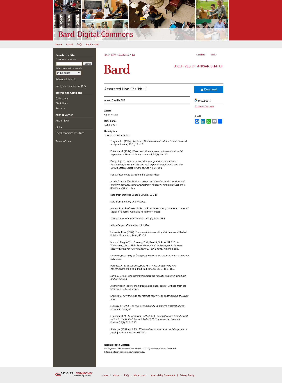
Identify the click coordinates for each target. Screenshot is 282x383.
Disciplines (62, 103)
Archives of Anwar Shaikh (198, 66)
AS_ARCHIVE (124, 55)
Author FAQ (62, 120)
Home (106, 55)
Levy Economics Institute (70, 133)
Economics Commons (204, 106)
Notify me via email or (71, 86)
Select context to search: (69, 68)
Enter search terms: (66, 59)
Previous (201, 54)
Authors (60, 108)
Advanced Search (66, 79)
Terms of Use (63, 141)
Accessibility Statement (163, 375)
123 (133, 55)
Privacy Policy (187, 375)
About (116, 375)
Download (209, 89)
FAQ (126, 375)
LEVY (113, 55)
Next (213, 54)
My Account (140, 375)
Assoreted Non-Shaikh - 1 (125, 88)
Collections (62, 98)
